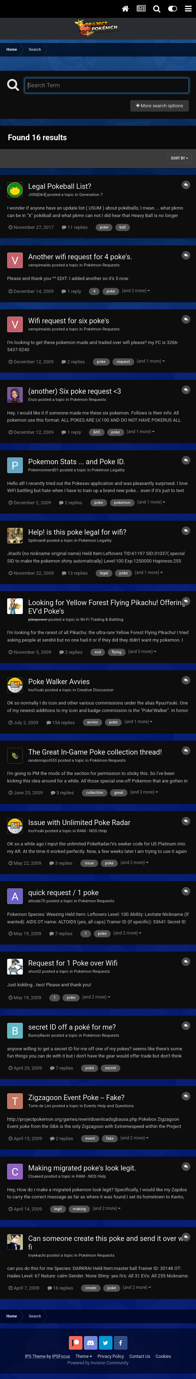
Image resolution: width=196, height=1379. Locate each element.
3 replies (62, 792)
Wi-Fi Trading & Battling (102, 619)
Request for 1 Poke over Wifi (72, 963)
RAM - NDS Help (92, 830)
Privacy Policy (110, 1356)
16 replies (60, 1288)
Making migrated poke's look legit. (82, 1168)
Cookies (163, 1356)
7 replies (60, 933)
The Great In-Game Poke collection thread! (95, 752)
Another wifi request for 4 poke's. (80, 256)
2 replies (73, 361)
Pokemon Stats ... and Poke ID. (76, 461)
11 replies (74, 227)
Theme (83, 1356)
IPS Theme (35, 1356)
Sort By (179, 158)
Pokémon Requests (102, 265)
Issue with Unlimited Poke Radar (79, 822)
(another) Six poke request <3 (74, 391)
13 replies (74, 573)
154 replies (60, 722)
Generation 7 (91, 194)
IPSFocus (61, 1356)
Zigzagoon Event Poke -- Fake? (76, 1097)
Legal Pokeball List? (59, 186)
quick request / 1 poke (63, 892)
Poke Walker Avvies (59, 681)
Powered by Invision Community (98, 1362)
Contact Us (139, 1356)
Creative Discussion (95, 689)
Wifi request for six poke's (68, 320)
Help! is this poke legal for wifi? (77, 532)
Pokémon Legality (108, 469)
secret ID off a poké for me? (72, 1027)
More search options (159, 105)
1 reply (71, 291)
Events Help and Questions (109, 1105)
